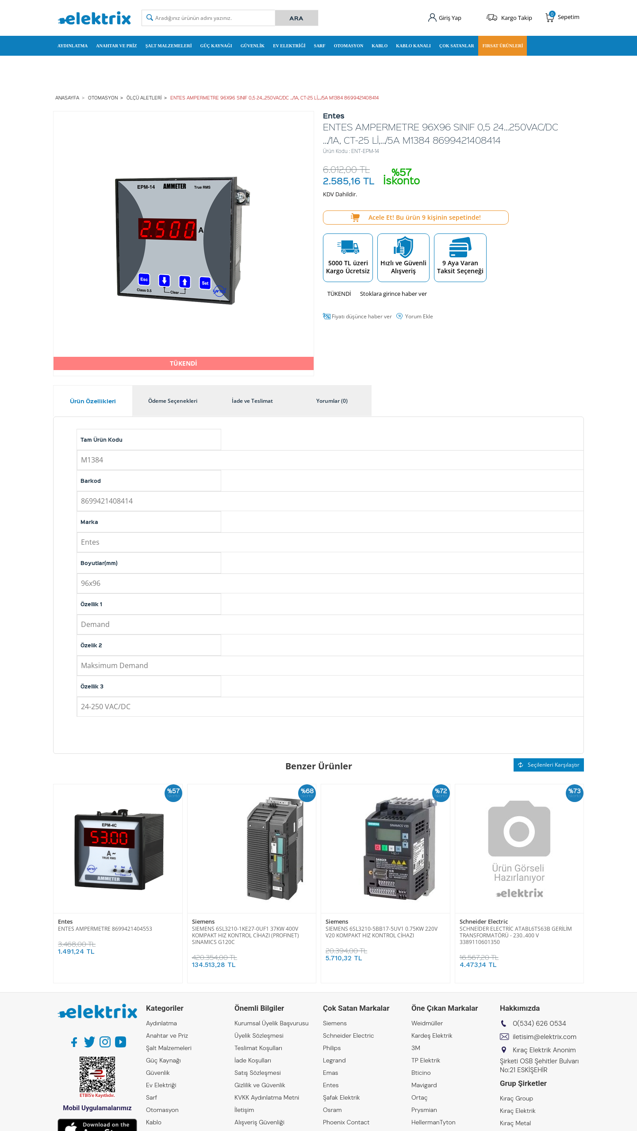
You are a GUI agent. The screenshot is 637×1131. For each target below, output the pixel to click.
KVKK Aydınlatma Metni (266, 1097)
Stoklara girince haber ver (393, 294)
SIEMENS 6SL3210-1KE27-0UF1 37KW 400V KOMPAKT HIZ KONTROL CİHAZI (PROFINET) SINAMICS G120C (245, 935)
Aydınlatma (73, 45)
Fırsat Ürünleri (503, 45)
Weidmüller (427, 1023)
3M (415, 1048)
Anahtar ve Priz (116, 45)
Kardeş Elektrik (432, 1035)
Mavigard (424, 1085)
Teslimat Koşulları (258, 1048)
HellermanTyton (433, 1122)
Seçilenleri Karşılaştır (548, 764)
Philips (332, 1048)
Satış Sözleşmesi (257, 1073)
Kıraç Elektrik (518, 1111)
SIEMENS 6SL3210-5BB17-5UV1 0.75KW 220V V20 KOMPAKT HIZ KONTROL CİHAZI (381, 932)
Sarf (320, 45)
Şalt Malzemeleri (169, 45)
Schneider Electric (484, 921)
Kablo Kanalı (413, 45)
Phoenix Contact (346, 1122)
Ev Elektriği (289, 45)
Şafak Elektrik (341, 1097)
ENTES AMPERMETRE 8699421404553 (105, 928)
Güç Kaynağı (216, 45)
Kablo (380, 45)
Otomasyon (349, 45)
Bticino (421, 1073)
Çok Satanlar (456, 45)
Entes (65, 921)
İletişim (244, 1110)
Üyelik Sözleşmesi (259, 1035)
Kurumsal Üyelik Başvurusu (271, 1023)
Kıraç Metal (515, 1123)
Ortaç (419, 1097)
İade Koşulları (252, 1060)
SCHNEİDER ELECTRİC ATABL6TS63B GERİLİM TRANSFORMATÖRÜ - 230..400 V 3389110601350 (516, 935)
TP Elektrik (425, 1060)
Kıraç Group (516, 1098)
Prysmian (424, 1110)
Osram (332, 1110)
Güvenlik (253, 45)
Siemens (203, 921)
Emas (330, 1073)
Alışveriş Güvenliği (259, 1122)
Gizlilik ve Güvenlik (259, 1085)
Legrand (334, 1060)
